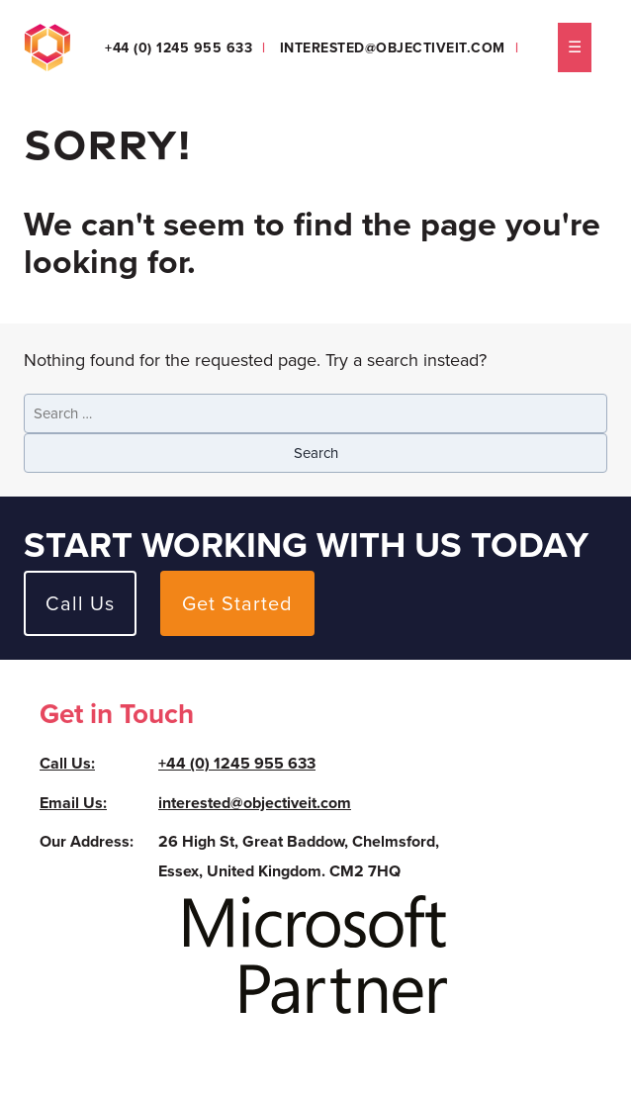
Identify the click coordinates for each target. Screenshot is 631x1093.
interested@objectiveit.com (392, 48)
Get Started (237, 603)
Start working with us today (306, 545)
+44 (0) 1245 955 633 (178, 48)
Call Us (80, 603)
